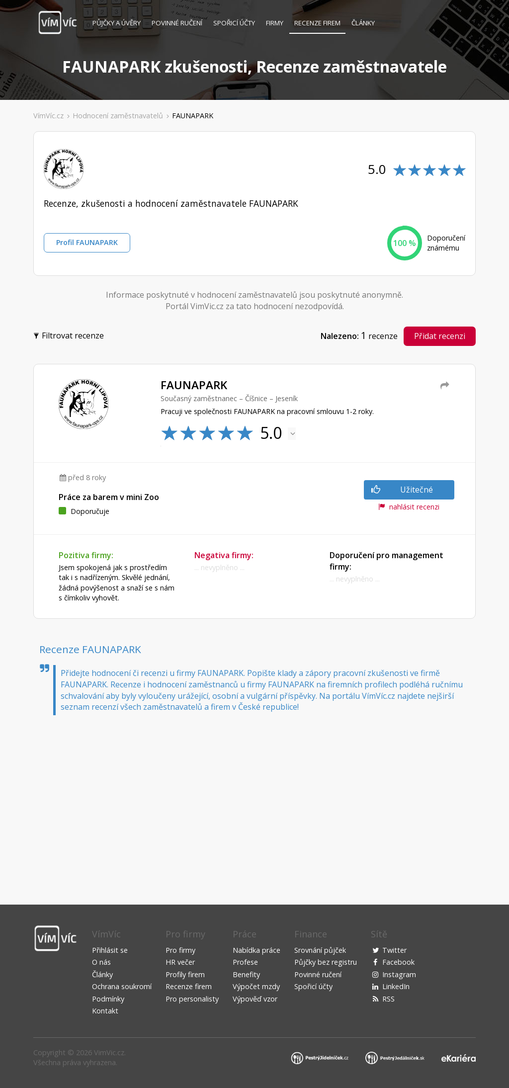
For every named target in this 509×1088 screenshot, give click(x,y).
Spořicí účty (234, 22)
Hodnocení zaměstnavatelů (118, 115)
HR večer (180, 962)
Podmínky (108, 999)
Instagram (399, 974)
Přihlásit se (110, 950)
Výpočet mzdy (256, 986)
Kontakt (105, 1010)
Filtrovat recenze (69, 334)
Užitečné (402, 489)
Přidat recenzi (439, 336)
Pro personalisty (192, 999)
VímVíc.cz (48, 115)
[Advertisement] (254, 799)
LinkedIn (396, 986)
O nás (101, 962)
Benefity (246, 974)
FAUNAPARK (192, 115)
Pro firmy (180, 950)
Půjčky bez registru (325, 962)
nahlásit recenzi (408, 506)
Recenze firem (317, 22)
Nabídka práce (256, 950)
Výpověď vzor (255, 999)
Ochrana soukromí (122, 986)
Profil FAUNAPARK (87, 242)
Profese (245, 962)
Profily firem (185, 974)
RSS (388, 999)
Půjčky (116, 22)
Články (363, 22)
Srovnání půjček (320, 950)
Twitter (394, 950)
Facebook (398, 962)
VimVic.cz (109, 1052)
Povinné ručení (177, 22)
